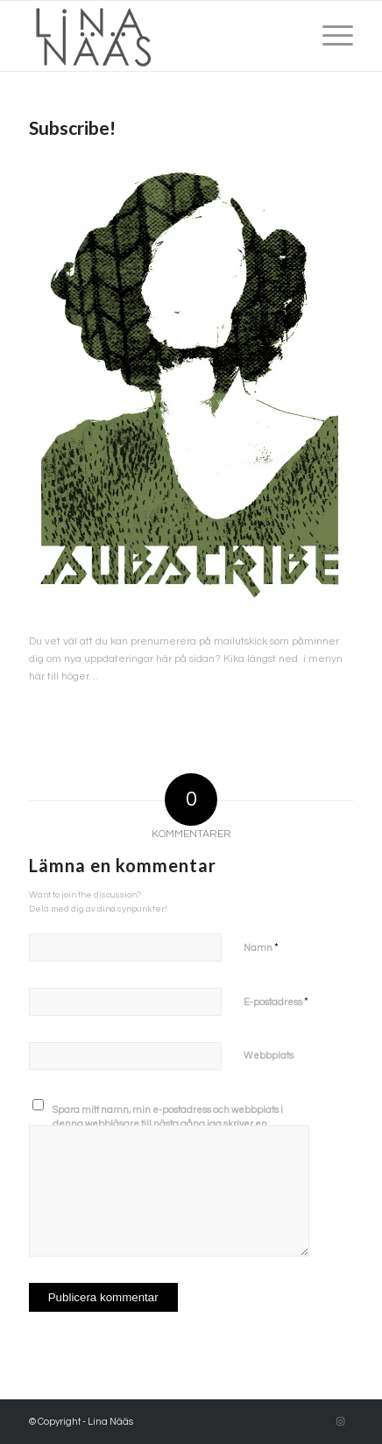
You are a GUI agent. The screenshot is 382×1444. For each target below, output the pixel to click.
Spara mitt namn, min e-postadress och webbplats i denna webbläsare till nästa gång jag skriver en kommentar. (168, 1124)
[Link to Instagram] (340, 1422)
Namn (261, 947)
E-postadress (276, 1002)
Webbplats (269, 1055)
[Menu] (329, 36)
